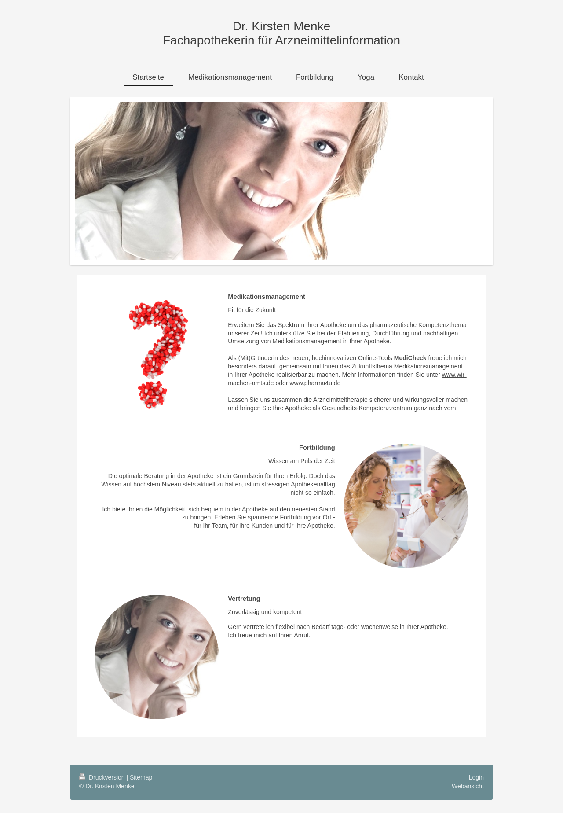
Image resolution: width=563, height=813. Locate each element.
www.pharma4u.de (314, 382)
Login (476, 777)
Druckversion (102, 777)
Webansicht (468, 786)
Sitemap (141, 777)
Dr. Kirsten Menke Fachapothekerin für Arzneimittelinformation (281, 33)
